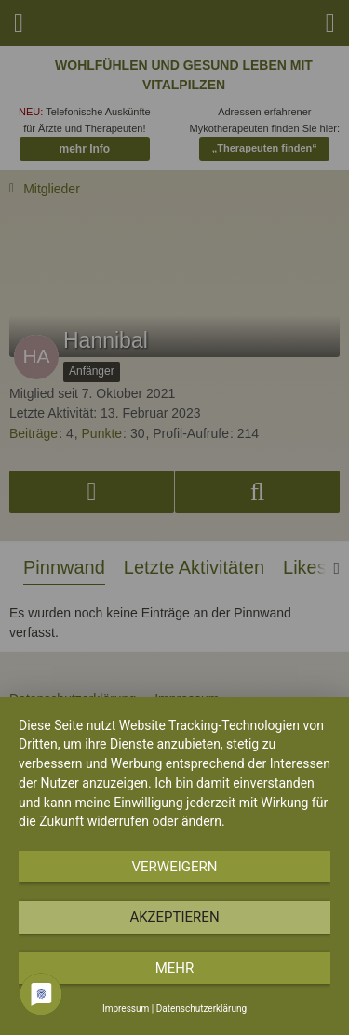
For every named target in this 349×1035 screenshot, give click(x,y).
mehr (175, 968)
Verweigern (175, 866)
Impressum (125, 1008)
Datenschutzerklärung (201, 1008)
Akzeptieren (174, 917)
